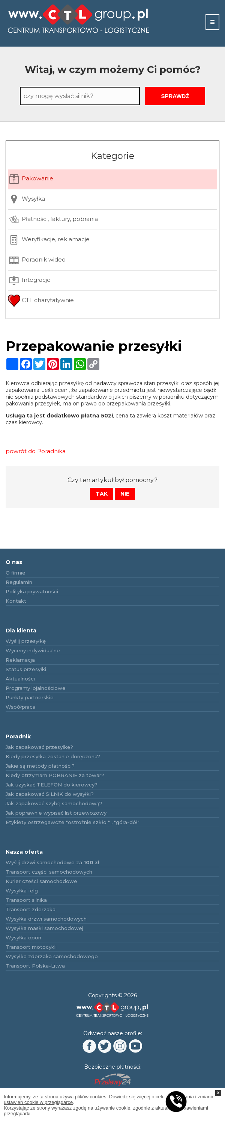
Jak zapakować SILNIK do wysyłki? (50, 794)
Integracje (29, 280)
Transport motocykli (31, 947)
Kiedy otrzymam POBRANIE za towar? (55, 775)
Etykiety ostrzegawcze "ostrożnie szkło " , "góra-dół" (73, 822)
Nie (124, 493)
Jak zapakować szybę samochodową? (54, 803)
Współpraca (21, 707)
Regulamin (19, 582)
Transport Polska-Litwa (35, 966)
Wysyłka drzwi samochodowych (46, 919)
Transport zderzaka (31, 909)
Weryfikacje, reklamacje (49, 240)
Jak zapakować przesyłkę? (39, 747)
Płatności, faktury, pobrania (53, 219)
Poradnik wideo (37, 260)
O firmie (16, 573)
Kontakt (16, 601)
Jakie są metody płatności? (40, 766)
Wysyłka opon (23, 937)
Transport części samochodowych (49, 872)
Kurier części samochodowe (41, 881)
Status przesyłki (26, 669)
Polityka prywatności (32, 591)
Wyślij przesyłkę (26, 641)
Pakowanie (30, 179)
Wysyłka (26, 199)
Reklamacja (20, 660)
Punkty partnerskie (30, 697)
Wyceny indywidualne (33, 650)
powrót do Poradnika (36, 451)
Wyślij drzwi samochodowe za (52, 862)
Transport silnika (26, 900)
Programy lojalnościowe (36, 688)
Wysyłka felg (22, 891)
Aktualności (20, 679)
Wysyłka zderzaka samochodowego (52, 956)
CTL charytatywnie (41, 301)
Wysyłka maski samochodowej (44, 928)
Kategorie (112, 155)
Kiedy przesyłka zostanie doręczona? (53, 756)
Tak (102, 493)
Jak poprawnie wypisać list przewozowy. (57, 813)
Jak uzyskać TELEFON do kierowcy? (52, 785)
